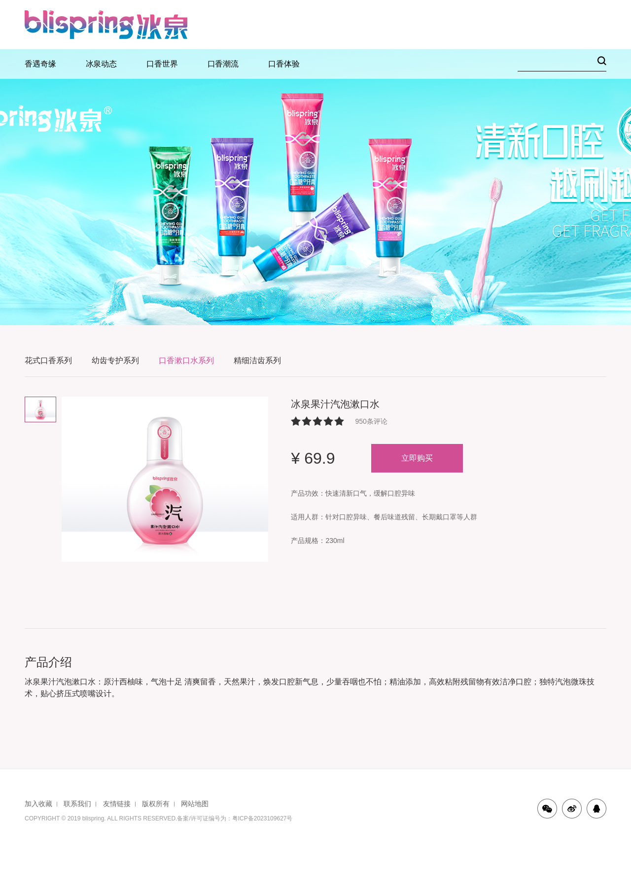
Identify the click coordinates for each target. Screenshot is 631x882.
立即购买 (417, 458)
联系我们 (77, 804)
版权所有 (156, 804)
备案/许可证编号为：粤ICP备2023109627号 (234, 818)
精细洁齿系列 (257, 360)
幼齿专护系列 (115, 360)
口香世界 (162, 64)
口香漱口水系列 (186, 360)
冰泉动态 (101, 64)
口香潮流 (223, 64)
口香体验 (284, 64)
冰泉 (106, 24)
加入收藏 (38, 804)
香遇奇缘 (40, 64)
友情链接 (117, 804)
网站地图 (195, 804)
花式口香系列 (48, 360)
